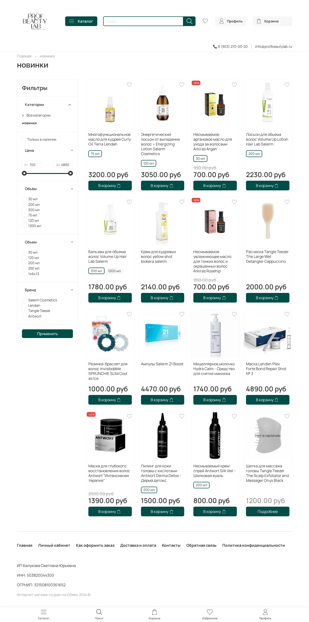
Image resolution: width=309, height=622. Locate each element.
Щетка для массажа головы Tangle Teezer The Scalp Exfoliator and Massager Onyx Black (267, 473)
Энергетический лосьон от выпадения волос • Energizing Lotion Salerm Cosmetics (160, 144)
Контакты (171, 545)
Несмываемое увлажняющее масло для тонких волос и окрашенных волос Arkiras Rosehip (212, 261)
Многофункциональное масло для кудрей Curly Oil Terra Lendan (109, 139)
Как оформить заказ (95, 545)
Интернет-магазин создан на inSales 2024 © (54, 594)
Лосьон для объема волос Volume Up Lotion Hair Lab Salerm (267, 139)
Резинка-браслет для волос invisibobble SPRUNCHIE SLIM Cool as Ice (107, 371)
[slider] (24, 173)
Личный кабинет (54, 545)
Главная (24, 56)
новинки (29, 123)
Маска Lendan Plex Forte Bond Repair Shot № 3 (266, 368)
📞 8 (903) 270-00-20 (230, 46)
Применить (47, 333)
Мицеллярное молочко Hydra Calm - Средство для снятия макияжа (214, 368)
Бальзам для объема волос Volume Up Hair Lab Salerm (107, 256)
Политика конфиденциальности (253, 545)
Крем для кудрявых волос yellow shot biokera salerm (158, 256)
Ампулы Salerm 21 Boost (162, 363)
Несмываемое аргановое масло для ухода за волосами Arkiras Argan (212, 142)
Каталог (81, 21)
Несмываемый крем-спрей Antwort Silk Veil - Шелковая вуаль (214, 470)
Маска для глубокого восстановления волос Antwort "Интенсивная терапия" (109, 473)
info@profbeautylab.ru (273, 46)
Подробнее (268, 511)
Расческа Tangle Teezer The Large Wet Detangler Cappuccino (267, 256)
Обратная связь (201, 545)
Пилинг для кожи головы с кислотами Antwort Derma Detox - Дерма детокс (161, 473)
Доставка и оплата (138, 545)
